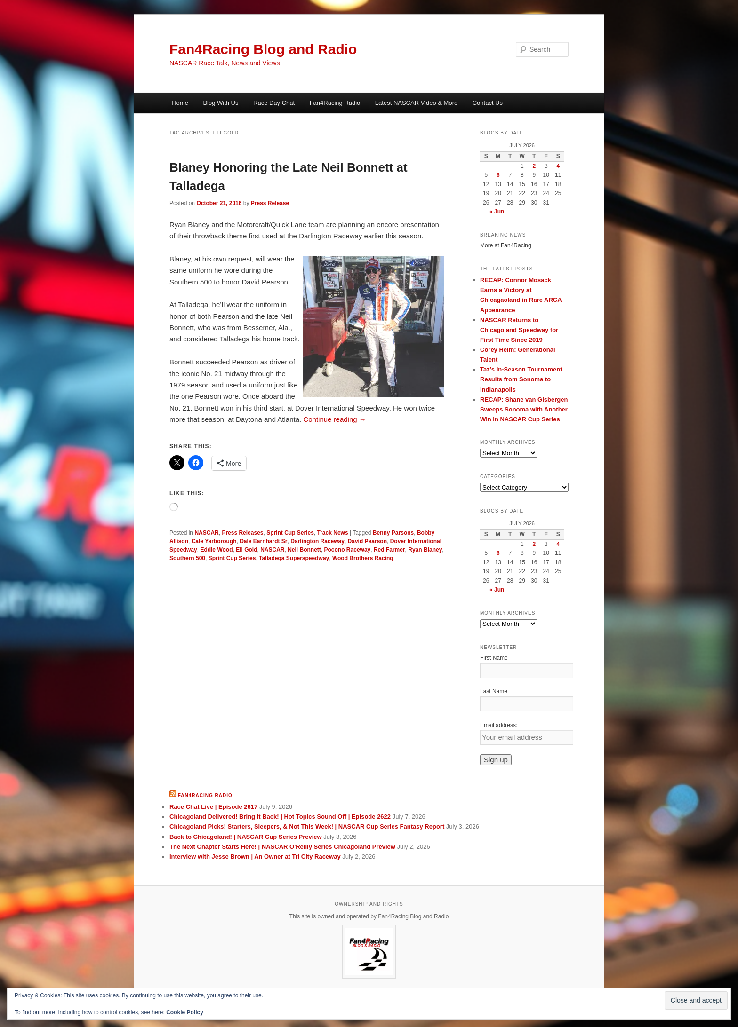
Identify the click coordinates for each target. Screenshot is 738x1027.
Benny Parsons (393, 532)
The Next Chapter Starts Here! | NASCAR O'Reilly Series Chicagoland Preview (282, 846)
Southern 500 (187, 558)
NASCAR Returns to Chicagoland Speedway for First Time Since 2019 (519, 329)
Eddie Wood (216, 549)
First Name (494, 658)
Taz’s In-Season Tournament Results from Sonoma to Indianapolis (521, 379)
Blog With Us (220, 102)
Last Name (493, 691)
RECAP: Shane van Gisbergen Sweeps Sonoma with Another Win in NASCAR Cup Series (524, 409)
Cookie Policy (184, 1012)
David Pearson (367, 541)
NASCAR (206, 532)
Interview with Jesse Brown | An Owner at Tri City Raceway (255, 856)
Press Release (270, 203)
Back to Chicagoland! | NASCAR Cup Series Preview (245, 836)
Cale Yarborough (214, 541)
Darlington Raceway (317, 541)
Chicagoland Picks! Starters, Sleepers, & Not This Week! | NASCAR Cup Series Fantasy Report (306, 826)
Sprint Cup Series (290, 532)
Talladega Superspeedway (294, 558)
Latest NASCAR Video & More (416, 102)
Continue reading (334, 419)
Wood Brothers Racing (362, 558)
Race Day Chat (274, 102)
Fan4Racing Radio (335, 102)
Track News (332, 532)
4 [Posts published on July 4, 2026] (558, 166)
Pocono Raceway (347, 549)
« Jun (496, 211)
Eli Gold (246, 549)
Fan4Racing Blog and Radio (263, 49)
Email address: (498, 725)
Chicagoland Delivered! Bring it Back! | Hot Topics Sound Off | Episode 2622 (280, 816)
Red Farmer (389, 549)
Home (180, 102)
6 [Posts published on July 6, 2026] (498, 175)
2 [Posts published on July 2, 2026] (534, 166)
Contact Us (488, 102)
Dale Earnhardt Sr (263, 541)
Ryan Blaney (425, 549)
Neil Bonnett (304, 549)
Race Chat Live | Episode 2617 (213, 806)
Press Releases (242, 532)
